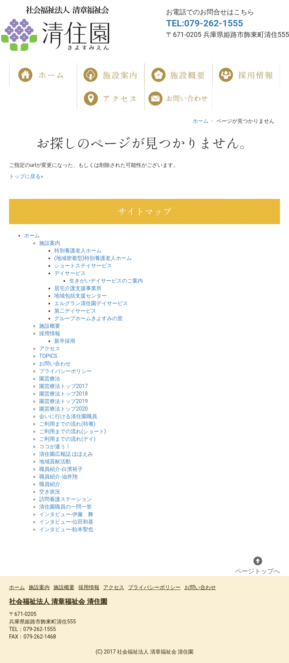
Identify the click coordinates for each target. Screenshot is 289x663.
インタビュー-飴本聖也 (66, 529)
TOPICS (48, 356)
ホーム (200, 121)
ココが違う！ (55, 446)
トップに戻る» (26, 176)
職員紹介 (49, 484)
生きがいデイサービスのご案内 (106, 281)
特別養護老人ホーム (78, 250)
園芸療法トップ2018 (63, 394)
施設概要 (49, 326)
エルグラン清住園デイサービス (91, 303)
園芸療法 (49, 379)
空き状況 (49, 492)
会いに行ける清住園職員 (68, 416)
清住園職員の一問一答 (65, 507)
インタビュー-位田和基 (66, 522)
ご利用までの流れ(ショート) (72, 431)
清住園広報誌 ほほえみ (66, 454)
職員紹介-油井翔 (58, 477)
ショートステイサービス (83, 266)
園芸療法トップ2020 (63, 409)
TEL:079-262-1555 (204, 23)
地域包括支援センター (80, 296)
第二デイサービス (75, 311)
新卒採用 (64, 341)
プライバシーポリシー (65, 371)
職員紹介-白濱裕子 (61, 469)
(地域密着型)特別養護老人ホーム (93, 258)
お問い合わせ (55, 364)
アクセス (49, 348)
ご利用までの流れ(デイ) (67, 439)
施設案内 (49, 243)
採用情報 (49, 333)
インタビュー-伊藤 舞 (66, 514)
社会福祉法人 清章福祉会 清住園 (58, 601)
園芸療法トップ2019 (63, 401)
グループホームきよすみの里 (88, 318)
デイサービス (70, 273)
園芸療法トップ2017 (63, 386)
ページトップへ (257, 565)
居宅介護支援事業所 (78, 288)
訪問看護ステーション (65, 499)
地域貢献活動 (55, 461)
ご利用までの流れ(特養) (67, 424)
